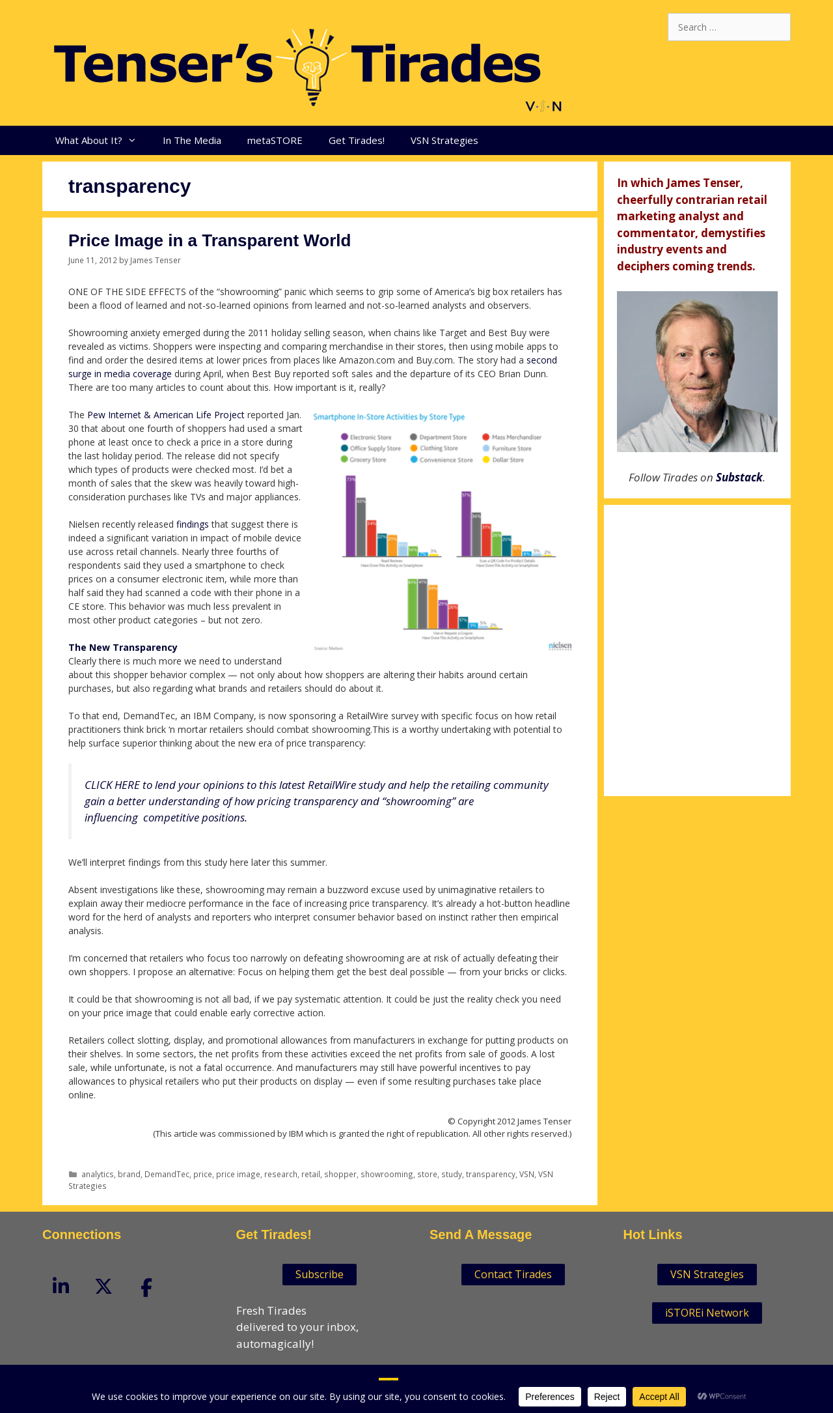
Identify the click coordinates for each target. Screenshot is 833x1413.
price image (238, 1174)
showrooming (387, 1174)
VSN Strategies (444, 140)
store (427, 1174)
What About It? (102, 140)
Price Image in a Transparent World (209, 240)
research (280, 1174)
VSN (526, 1174)
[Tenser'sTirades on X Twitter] (103, 1285)
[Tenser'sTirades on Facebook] (146, 1287)
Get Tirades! (357, 140)
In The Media (192, 140)
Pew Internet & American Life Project (166, 414)
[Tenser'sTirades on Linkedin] (60, 1285)
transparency (490, 1174)
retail (310, 1174)
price (202, 1174)
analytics (97, 1174)
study (451, 1174)
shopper (340, 1174)
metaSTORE (275, 140)
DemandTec (166, 1174)
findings (194, 524)
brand (129, 1174)
